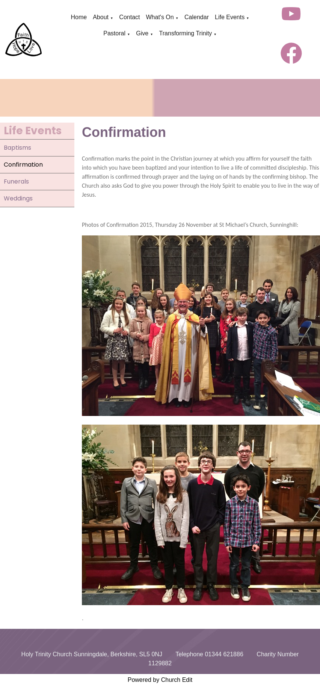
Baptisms (17, 147)
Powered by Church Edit (160, 680)
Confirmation (23, 164)
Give (142, 33)
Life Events (230, 17)
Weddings (18, 198)
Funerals (16, 181)
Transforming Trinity (185, 33)
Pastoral (114, 33)
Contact (129, 17)
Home (79, 17)
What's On (160, 17)
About (101, 17)
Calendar (196, 17)
